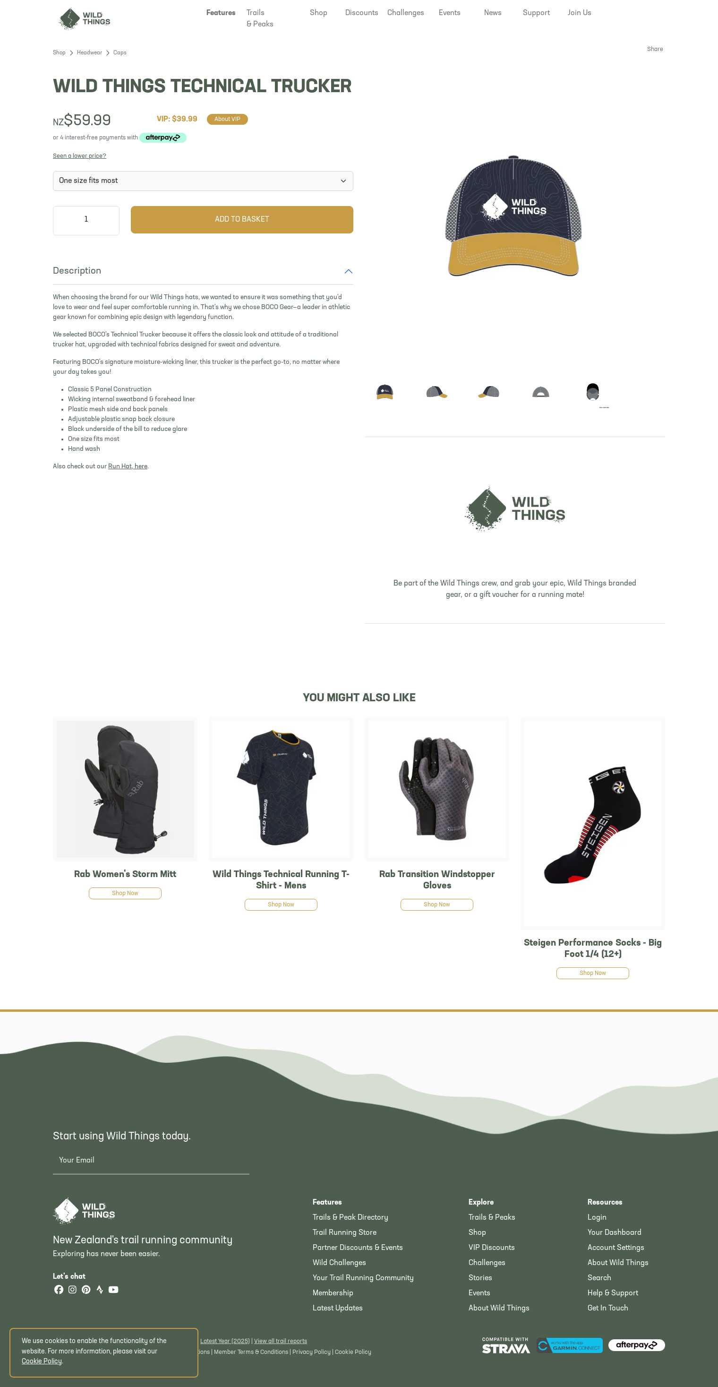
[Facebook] (58, 1290)
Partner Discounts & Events (358, 1248)
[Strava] (99, 1290)
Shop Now (125, 893)
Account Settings (616, 1248)
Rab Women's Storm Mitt (125, 874)
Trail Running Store (344, 1233)
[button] (221, 13)
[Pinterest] (86, 1290)
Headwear (89, 53)
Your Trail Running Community (363, 1278)
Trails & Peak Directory (350, 1218)
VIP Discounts (492, 1248)
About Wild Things (499, 1308)
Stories (480, 1278)
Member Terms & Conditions (251, 1352)
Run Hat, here (127, 466)
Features (327, 1202)
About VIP (227, 119)
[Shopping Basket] (650, 12)
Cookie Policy (353, 1352)
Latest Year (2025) (225, 1341)
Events (479, 1293)
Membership (333, 1293)
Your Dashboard (614, 1233)
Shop (59, 53)
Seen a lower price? (79, 156)
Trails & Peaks (492, 1218)
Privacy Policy (311, 1352)
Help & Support (613, 1293)
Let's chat (75, 1277)
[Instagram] (72, 1290)
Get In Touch (608, 1308)
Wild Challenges (339, 1263)
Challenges (487, 1263)
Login (597, 1218)
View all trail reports (280, 1341)
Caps (120, 53)
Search (599, 1278)
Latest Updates (338, 1308)
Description (77, 271)
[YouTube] (113, 1290)
